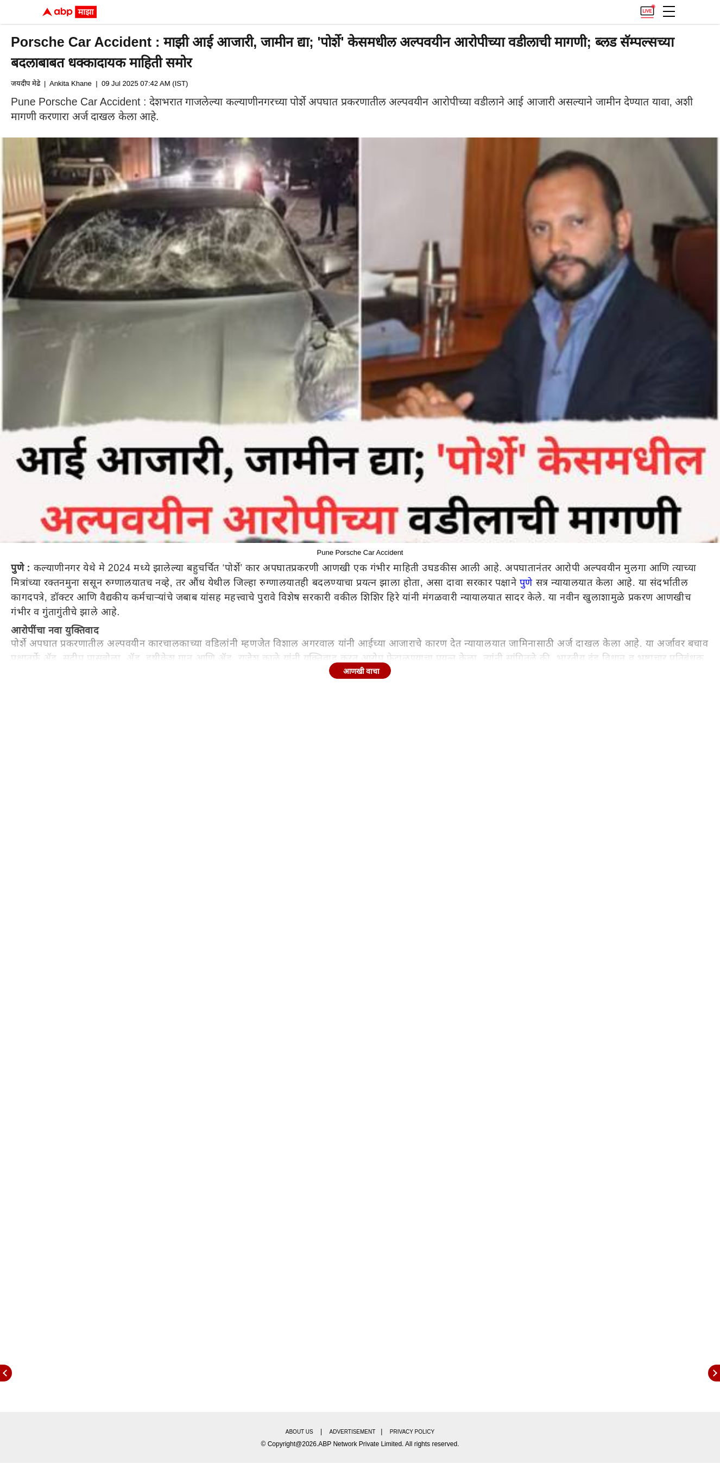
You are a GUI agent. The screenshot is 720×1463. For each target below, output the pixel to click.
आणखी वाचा (361, 671)
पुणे (526, 582)
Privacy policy (412, 1432)
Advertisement (353, 1432)
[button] (669, 11)
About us (299, 1432)
